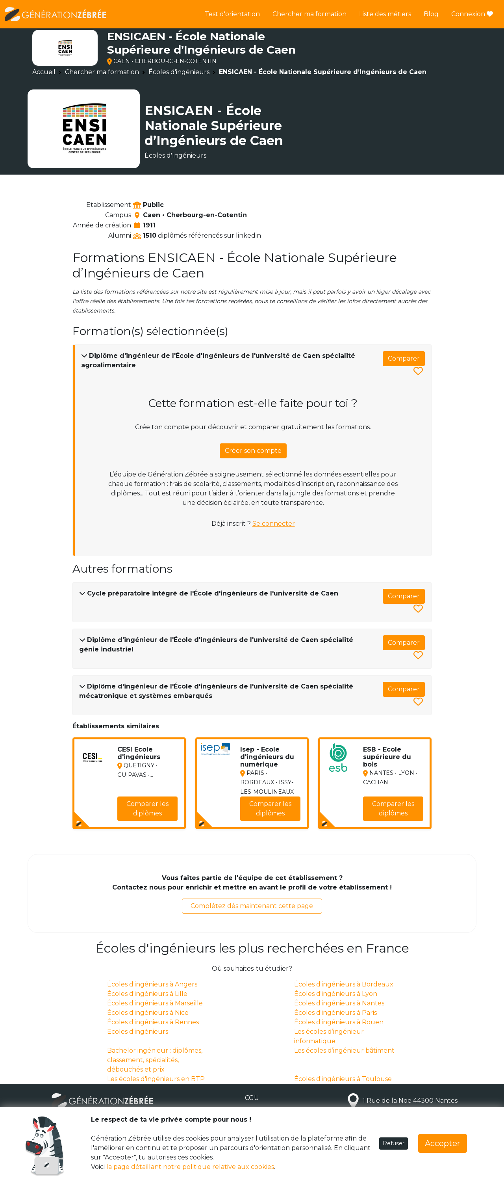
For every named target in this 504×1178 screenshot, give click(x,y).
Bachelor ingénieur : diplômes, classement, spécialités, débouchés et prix (154, 1060)
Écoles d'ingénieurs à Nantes (339, 1003)
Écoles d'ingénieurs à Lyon (335, 993)
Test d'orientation (232, 14)
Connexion (472, 14)
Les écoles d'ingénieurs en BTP (156, 1079)
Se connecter (273, 523)
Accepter (442, 1143)
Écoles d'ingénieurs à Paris (335, 1012)
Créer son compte (253, 450)
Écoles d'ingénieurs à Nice (148, 1012)
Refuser (393, 1143)
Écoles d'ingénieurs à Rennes (153, 1022)
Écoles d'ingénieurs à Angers (152, 984)
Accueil (44, 72)
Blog (431, 14)
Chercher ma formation (309, 14)
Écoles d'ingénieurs (178, 72)
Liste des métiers (385, 14)
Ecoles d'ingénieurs (137, 1031)
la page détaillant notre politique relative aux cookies (190, 1167)
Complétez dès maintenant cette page (252, 906)
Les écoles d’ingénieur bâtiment (344, 1050)
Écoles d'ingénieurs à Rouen (339, 1022)
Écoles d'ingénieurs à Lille (147, 993)
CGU (252, 1098)
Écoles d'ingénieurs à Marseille (155, 1003)
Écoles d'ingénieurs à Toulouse (343, 1079)
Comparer (404, 358)
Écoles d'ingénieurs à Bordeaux (343, 984)
